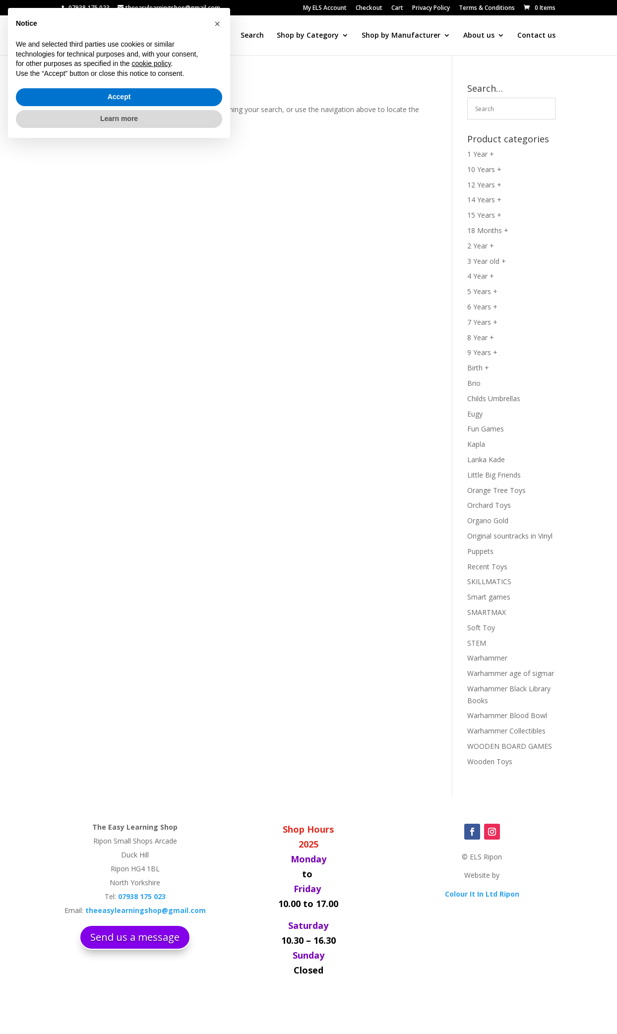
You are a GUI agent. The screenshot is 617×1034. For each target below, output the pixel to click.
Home (217, 36)
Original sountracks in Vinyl (510, 536)
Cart (397, 8)
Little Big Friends (494, 475)
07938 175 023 (89, 7)
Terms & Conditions (487, 8)
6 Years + (482, 306)
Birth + (478, 367)
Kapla (476, 444)
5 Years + (482, 291)
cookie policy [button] (151, 952)
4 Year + (480, 276)
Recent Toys (487, 566)
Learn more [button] (119, 1007)
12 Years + (484, 184)
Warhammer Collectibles (506, 730)
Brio (474, 383)
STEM (476, 643)
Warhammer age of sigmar (510, 673)
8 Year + (480, 337)
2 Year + (480, 245)
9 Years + (482, 352)
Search (252, 36)
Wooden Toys (489, 761)
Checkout (369, 8)
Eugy (475, 414)
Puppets (480, 551)
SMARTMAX (486, 612)
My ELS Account (325, 8)
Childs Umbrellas (493, 398)
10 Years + (484, 169)
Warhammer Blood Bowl (507, 715)
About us (478, 36)
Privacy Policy (431, 8)
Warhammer (487, 658)
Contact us (536, 36)
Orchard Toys (489, 505)
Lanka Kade (486, 459)
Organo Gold (487, 520)
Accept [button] (119, 985)
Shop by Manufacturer (401, 36)
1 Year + (480, 154)
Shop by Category (308, 36)
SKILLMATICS (489, 581)
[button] (217, 912)
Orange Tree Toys (496, 490)
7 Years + (482, 322)
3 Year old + (486, 261)
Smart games (488, 597)
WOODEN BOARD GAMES (509, 746)
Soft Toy (481, 627)
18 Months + (487, 230)
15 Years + (484, 215)
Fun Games (485, 428)
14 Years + (484, 199)
